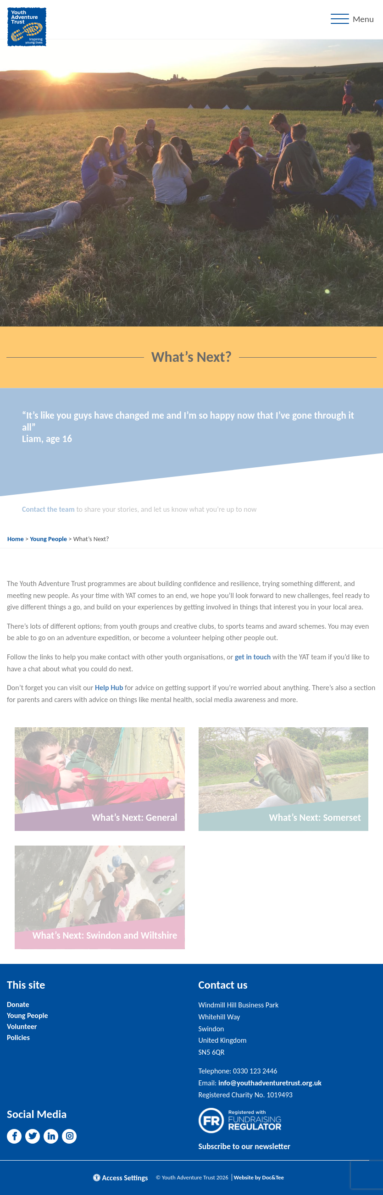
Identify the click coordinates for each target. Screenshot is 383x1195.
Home (15, 539)
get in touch (253, 657)
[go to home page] (26, 26)
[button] (14, 1136)
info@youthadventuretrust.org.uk (270, 1083)
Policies (18, 1037)
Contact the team (48, 509)
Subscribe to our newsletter (245, 1146)
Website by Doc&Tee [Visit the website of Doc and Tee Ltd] (259, 1177)
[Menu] (354, 19)
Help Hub (109, 687)
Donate (18, 1004)
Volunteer (22, 1026)
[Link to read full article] (100, 779)
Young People (48, 539)
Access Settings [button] (120, 1177)
